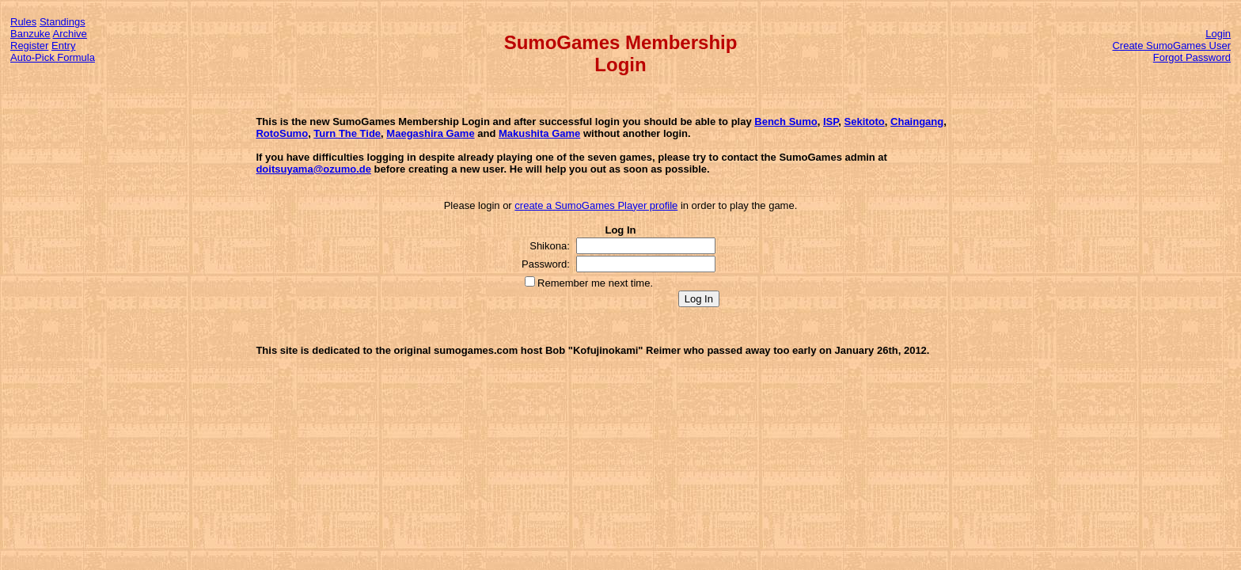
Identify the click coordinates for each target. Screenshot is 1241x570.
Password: (546, 264)
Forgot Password (1192, 57)
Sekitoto (864, 121)
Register (29, 45)
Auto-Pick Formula (52, 57)
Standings (62, 22)
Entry (63, 45)
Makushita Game (539, 133)
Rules (23, 22)
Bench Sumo (785, 121)
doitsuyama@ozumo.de (313, 169)
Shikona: (549, 246)
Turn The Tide (347, 133)
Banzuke (30, 34)
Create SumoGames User (1171, 45)
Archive (70, 34)
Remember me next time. (595, 283)
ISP (830, 121)
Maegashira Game (430, 133)
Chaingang (916, 121)
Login (1218, 34)
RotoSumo (282, 133)
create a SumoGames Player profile (595, 205)
